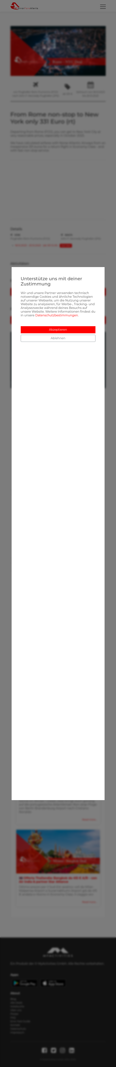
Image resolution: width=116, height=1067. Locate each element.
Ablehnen (58, 338)
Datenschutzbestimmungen (56, 315)
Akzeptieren (58, 329)
